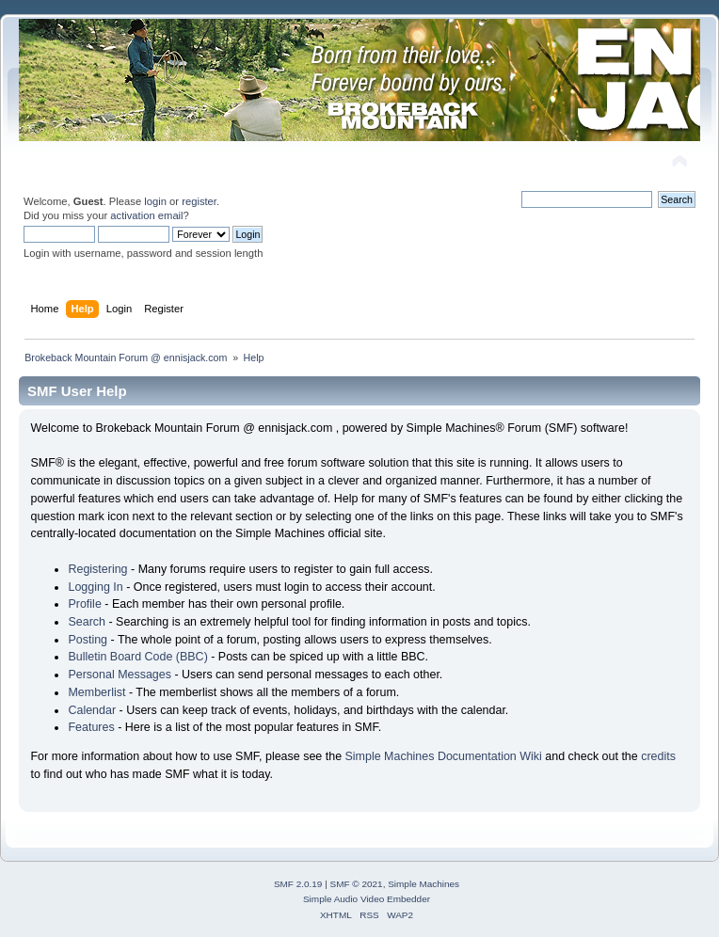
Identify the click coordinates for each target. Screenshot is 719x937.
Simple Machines (423, 884)
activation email (146, 215)
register (199, 201)
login (155, 201)
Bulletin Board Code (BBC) (137, 656)
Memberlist (96, 692)
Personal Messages (119, 674)
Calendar (92, 710)
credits (658, 756)
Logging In (95, 587)
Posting (87, 639)
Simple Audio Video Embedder (366, 899)
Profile (84, 604)
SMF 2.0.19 (298, 884)
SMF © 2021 (356, 884)
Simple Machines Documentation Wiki (443, 756)
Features (91, 727)
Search (86, 621)
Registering (97, 569)
